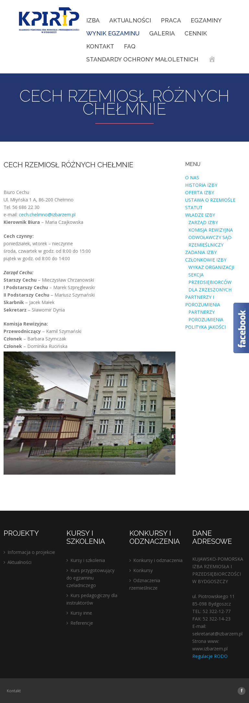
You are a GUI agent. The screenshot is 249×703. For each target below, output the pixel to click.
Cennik (195, 33)
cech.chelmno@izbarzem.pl (47, 214)
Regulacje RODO (210, 656)
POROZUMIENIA (205, 319)
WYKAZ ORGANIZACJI (211, 267)
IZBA (93, 20)
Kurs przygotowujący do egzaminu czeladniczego (90, 577)
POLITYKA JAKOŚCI (205, 327)
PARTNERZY (201, 312)
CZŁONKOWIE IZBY (205, 260)
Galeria (162, 33)
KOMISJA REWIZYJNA (210, 230)
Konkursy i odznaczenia (158, 560)
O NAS (192, 177)
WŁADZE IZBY (200, 215)
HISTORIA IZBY (201, 185)
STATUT (194, 207)
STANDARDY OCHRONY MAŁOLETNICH (142, 59)
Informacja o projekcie (31, 552)
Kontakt (100, 46)
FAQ (130, 46)
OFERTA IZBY (199, 192)
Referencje (81, 623)
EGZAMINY (206, 20)
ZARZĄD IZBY (203, 222)
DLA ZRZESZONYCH (209, 290)
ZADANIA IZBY (201, 252)
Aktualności (130, 20)
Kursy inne (81, 613)
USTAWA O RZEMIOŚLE (210, 200)
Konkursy (143, 570)
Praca (171, 20)
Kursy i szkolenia (87, 560)
